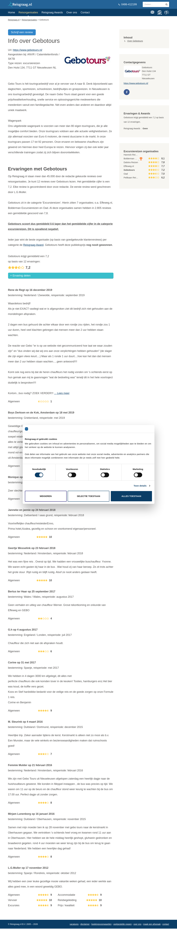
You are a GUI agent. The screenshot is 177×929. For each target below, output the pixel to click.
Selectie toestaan (88, 496)
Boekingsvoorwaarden (101, 924)
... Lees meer (62, 393)
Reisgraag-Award (33, 244)
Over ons (71, 12)
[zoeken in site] (166, 4)
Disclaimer (85, 924)
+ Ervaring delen (20, 275)
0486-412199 (127, 4)
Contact (85, 12)
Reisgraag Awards (52, 12)
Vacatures (74, 924)
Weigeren (46, 496)
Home (11, 12)
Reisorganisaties (28, 12)
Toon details (140, 485)
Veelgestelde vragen (122, 924)
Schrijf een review (22, 32)
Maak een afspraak (152, 924)
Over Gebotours (135, 41)
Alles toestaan (131, 496)
